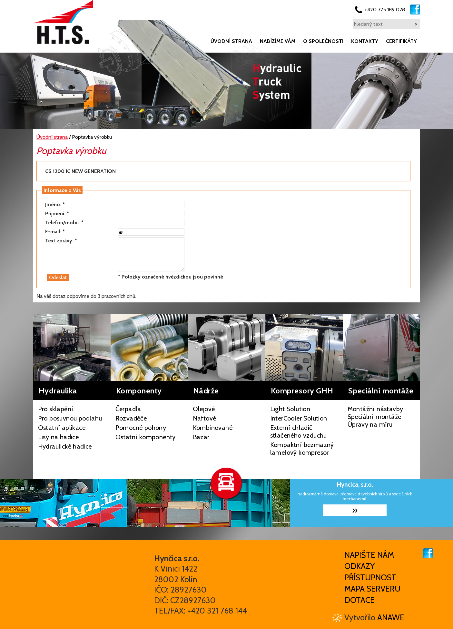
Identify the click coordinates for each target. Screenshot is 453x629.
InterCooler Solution (298, 418)
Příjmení (54, 213)
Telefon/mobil (62, 222)
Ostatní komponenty (145, 437)
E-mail (52, 231)
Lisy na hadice (58, 437)
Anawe (390, 617)
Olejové (204, 409)
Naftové (204, 418)
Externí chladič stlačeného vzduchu (298, 431)
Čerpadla (128, 409)
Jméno (52, 204)
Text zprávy (58, 241)
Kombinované (212, 427)
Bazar (201, 437)
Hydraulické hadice (65, 446)
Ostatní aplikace (61, 427)
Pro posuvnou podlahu (70, 418)
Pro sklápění (56, 409)
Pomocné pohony (140, 427)
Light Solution (290, 409)
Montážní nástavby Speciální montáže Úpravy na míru (375, 416)
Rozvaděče (131, 418)
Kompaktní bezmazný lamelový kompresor (302, 448)
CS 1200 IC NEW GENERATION (80, 171)
